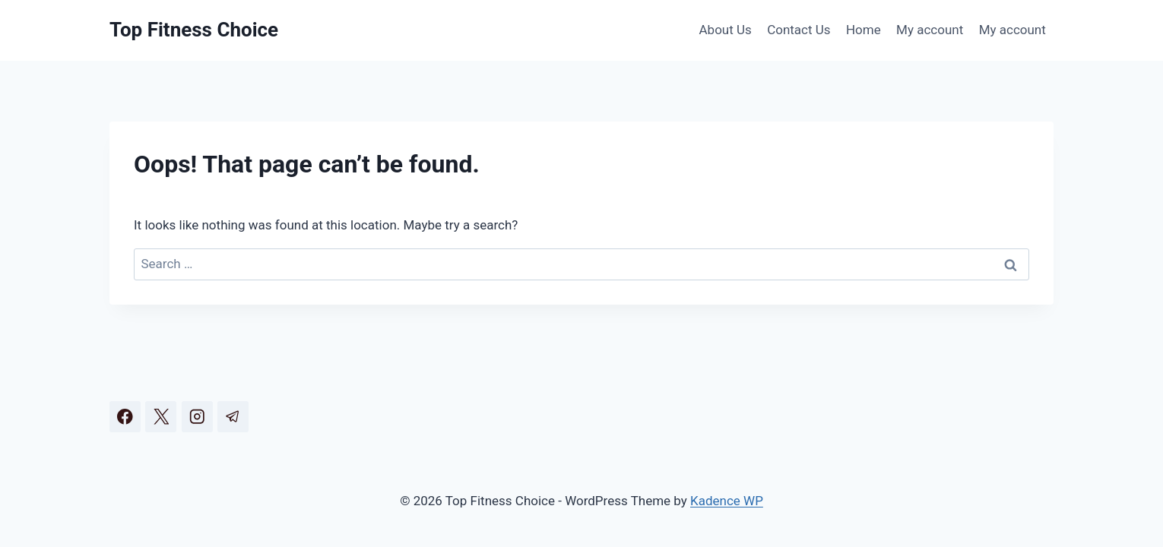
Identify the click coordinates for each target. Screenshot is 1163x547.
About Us (725, 29)
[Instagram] (197, 416)
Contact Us (798, 29)
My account (929, 29)
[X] (160, 416)
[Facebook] (125, 416)
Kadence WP (726, 500)
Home (863, 29)
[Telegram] (233, 416)
